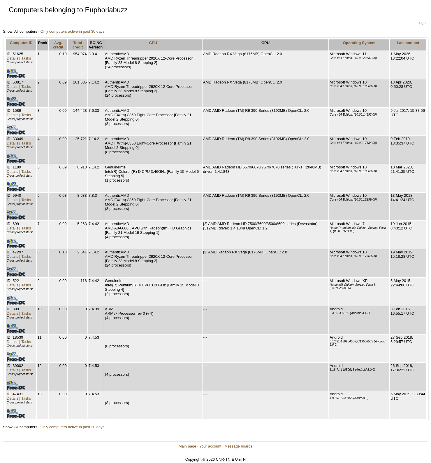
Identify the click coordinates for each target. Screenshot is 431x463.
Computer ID (21, 43)
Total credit (78, 45)
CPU (153, 43)
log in (423, 22)
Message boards (238, 446)
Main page (187, 446)
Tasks (26, 58)
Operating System (359, 43)
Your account (210, 446)
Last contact (408, 43)
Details (12, 58)
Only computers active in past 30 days (73, 31)
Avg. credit (58, 45)
